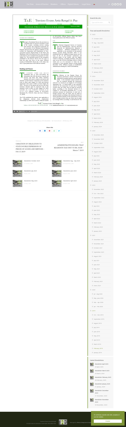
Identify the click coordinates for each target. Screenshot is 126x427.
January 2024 (98, 126)
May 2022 (97, 214)
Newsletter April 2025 (70, 181)
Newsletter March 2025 (102, 370)
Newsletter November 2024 (102, 401)
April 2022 (97, 218)
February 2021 (98, 281)
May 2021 (97, 269)
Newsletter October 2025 (32, 161)
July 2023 (96, 156)
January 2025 (98, 72)
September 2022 (99, 198)
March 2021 (97, 277)
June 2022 (97, 210)
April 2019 (97, 340)
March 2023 (97, 172)
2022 (92, 185)
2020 (92, 290)
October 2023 (98, 143)
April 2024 (97, 114)
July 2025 (96, 47)
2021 (92, 235)
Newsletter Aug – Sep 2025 (71, 161)
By (56, 121)
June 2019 (97, 331)
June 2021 (97, 265)
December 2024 (99, 80)
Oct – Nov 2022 (98, 193)
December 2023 (99, 135)
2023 (92, 131)
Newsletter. (48, 121)
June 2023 (97, 160)
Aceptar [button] (107, 421)
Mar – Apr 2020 (98, 302)
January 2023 (98, 181)
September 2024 (99, 93)
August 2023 (98, 152)
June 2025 (97, 51)
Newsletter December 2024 (102, 392)
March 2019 (97, 344)
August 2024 (98, 97)
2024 (92, 76)
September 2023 (99, 147)
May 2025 (97, 55)
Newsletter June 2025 (70, 171)
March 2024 (97, 118)
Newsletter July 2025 (30, 171)
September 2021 (99, 252)
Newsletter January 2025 (102, 384)
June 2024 (97, 105)
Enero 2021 (97, 285)
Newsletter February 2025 (103, 377)
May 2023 (97, 164)
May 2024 (97, 110)
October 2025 (98, 38)
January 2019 (98, 352)
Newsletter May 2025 (30, 181)
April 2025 (97, 59)
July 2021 (96, 260)
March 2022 (97, 223)
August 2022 (98, 202)
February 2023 (98, 177)
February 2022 (98, 227)
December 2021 (99, 239)
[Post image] (17, 163)
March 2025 (97, 64)
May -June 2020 (98, 298)
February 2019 (40, 121)
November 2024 (99, 85)
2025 (92, 34)
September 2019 (99, 319)
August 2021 (98, 256)
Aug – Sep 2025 (98, 43)
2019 (35, 121)
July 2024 (96, 101)
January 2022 (98, 231)
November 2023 (99, 139)
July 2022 (96, 206)
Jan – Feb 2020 (98, 306)
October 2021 (98, 248)
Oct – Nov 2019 (98, 315)
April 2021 (97, 273)
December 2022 (99, 189)
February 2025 (98, 68)
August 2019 (98, 323)
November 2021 (99, 244)
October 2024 (98, 89)
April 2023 (97, 168)
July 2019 (96, 327)
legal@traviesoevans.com (113, 1)
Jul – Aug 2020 (98, 294)
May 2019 (97, 336)
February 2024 (98, 122)
